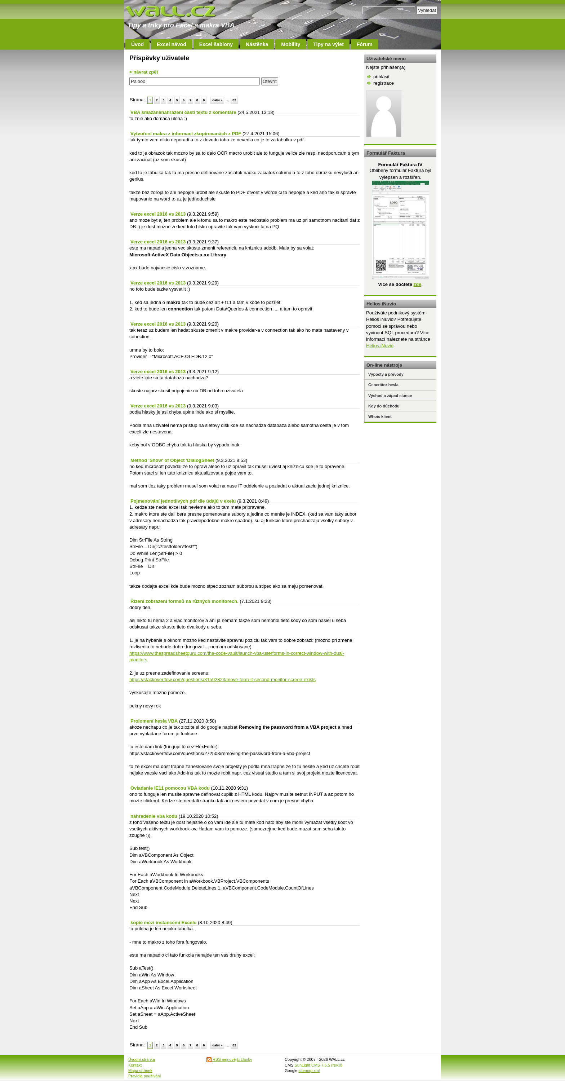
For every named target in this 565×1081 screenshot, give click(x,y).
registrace (383, 83)
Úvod (137, 44)
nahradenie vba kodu (153, 816)
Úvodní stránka (141, 1059)
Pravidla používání (144, 1076)
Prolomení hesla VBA (154, 721)
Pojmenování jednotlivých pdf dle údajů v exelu (183, 501)
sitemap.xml (309, 1070)
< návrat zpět (143, 72)
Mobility (290, 44)
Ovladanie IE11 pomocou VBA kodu (170, 788)
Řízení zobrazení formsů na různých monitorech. (184, 601)
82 (234, 100)
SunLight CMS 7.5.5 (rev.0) (318, 1065)
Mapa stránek (140, 1070)
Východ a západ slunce (390, 395)
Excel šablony (216, 44)
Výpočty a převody (386, 374)
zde (417, 284)
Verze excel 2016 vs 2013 (158, 214)
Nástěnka (257, 44)
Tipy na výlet (328, 44)
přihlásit (381, 76)
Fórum (365, 44)
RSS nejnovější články (229, 1059)
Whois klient (380, 416)
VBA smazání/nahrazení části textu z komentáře (183, 112)
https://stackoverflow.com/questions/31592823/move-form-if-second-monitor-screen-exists (222, 679)
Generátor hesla (383, 385)
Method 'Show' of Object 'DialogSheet (172, 460)
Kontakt (135, 1065)
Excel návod (171, 44)
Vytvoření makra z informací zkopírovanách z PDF (185, 133)
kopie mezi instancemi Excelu (163, 922)
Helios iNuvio (379, 345)
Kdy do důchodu (384, 406)
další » (217, 100)
